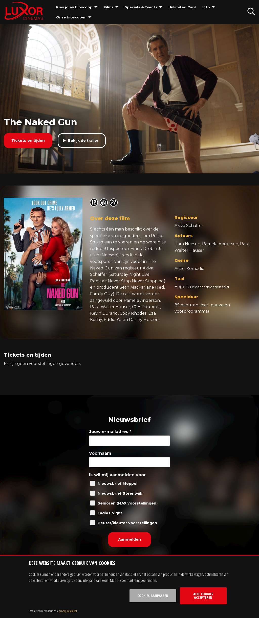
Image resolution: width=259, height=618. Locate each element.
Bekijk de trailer (83, 140)
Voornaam (100, 453)
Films (109, 7)
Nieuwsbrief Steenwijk (120, 493)
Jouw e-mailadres (110, 431)
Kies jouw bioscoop (74, 7)
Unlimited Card (182, 7)
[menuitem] (77, 7)
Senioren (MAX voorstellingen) (128, 503)
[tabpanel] (129, 98)
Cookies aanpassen (152, 595)
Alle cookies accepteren (203, 595)
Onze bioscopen (71, 17)
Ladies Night (110, 513)
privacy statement (68, 611)
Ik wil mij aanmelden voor (117, 474)
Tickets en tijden (28, 140)
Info (206, 7)
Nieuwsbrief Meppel (117, 483)
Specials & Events (141, 7)
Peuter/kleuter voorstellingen (127, 523)
